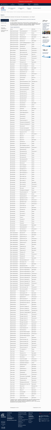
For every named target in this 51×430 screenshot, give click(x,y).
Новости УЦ (3, 25)
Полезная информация (3, 28)
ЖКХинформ (20, 422)
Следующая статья (37, 407)
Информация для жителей (4, 31)
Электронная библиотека (23, 419)
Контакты (35, 8)
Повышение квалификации (21, 416)
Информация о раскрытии (31, 418)
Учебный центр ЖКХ (21, 8)
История (8, 414)
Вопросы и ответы (29, 8)
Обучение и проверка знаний (22, 414)
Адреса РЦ (29, 4)
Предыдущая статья (14, 407)
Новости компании (4, 20)
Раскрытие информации (36, 4)
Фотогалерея (9, 416)
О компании (12, 4)
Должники (31, 421)
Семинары (20, 418)
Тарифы (30, 422)
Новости (39, 8)
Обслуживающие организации (21, 4)
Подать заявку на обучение (21, 421)
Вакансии (9, 415)
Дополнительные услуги (11, 8)
